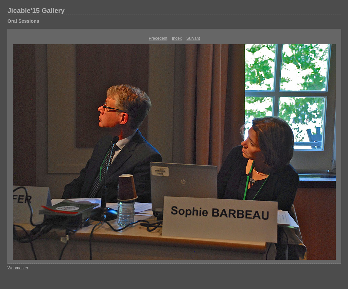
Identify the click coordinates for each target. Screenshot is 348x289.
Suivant (193, 38)
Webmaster (17, 268)
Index (177, 38)
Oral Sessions (23, 21)
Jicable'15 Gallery (36, 10)
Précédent (158, 38)
